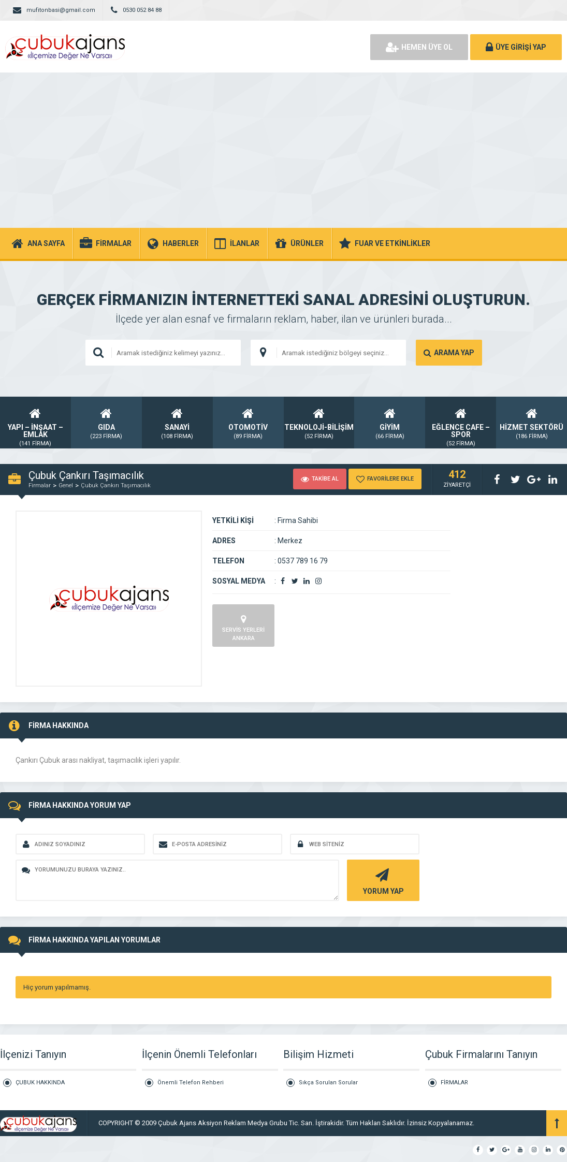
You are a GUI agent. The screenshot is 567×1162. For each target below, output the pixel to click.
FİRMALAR (454, 1082)
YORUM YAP (382, 880)
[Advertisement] (283, 150)
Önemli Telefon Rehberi (190, 1082)
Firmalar (39, 485)
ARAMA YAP (449, 353)
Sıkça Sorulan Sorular (328, 1082)
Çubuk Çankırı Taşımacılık (116, 485)
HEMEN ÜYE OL (419, 47)
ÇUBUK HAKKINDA (40, 1082)
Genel (66, 485)
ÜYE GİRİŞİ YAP (516, 47)
